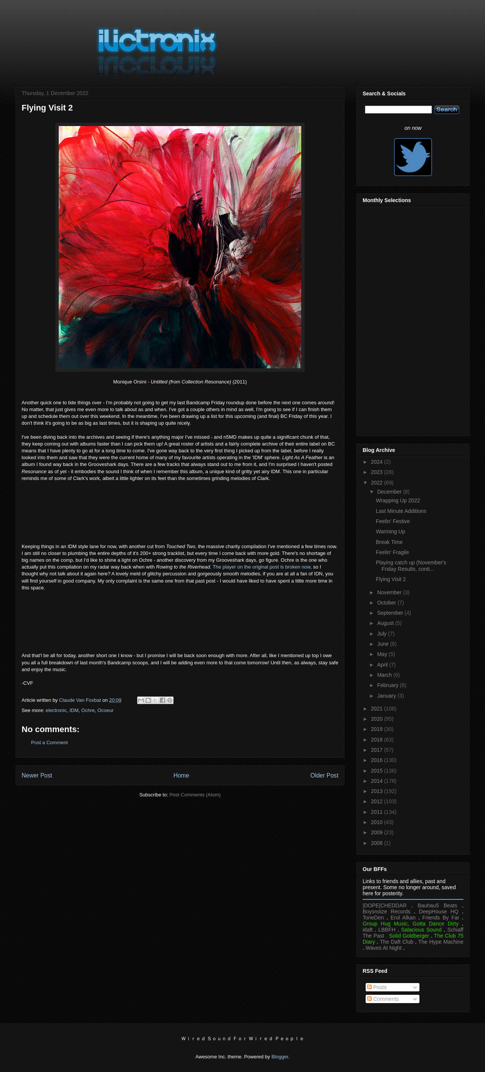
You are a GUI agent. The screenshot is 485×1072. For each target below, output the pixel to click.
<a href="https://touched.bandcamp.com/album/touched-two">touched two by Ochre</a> (180, 621)
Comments (383, 999)
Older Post (324, 775)
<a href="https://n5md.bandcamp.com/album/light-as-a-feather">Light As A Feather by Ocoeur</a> (180, 511)
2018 (377, 740)
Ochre (88, 710)
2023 (377, 472)
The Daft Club (396, 942)
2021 (377, 709)
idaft (367, 930)
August (386, 623)
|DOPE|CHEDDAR (385, 905)
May (382, 654)
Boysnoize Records (386, 911)
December (390, 492)
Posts (376, 987)
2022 (377, 483)
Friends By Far (440, 918)
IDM (73, 710)
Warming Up (390, 531)
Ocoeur (105, 710)
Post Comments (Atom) (195, 795)
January (387, 696)
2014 (377, 781)
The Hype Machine (440, 942)
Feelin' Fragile (392, 552)
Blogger (279, 1057)
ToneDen (373, 918)
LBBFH (387, 930)
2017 (377, 750)
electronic (56, 710)
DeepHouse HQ (438, 911)
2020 (377, 719)
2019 (377, 729)
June (383, 644)
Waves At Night (384, 948)
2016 (377, 760)
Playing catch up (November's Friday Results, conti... (411, 565)
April (383, 665)
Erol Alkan (403, 918)
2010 (377, 822)
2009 (377, 832)
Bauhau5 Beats (437, 905)
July (382, 634)
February (388, 685)
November (390, 592)
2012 (377, 801)
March (385, 675)
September (390, 613)
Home (181, 775)
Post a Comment (49, 742)
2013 (377, 791)
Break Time (389, 542)
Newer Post (37, 775)
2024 (377, 462)
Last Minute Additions (401, 511)
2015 (377, 771)
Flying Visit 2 (391, 579)
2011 (377, 812)
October (387, 603)
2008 (377, 843)
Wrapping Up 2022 (398, 500)
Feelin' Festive (393, 521)
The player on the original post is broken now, (262, 567)
